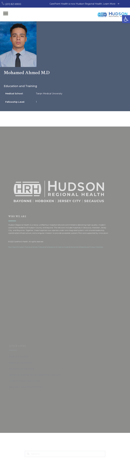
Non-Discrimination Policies (19, 257)
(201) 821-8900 (11, 4)
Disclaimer (74, 257)
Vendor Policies (38, 257)
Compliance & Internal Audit (57, 257)
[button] (126, 19)
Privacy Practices (96, 257)
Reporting (84, 257)
